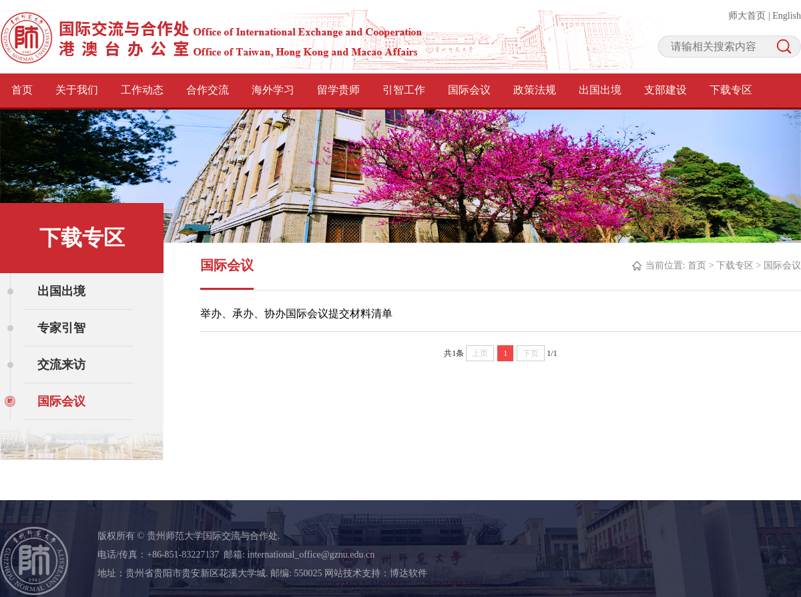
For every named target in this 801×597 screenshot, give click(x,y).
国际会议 (469, 89)
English (786, 16)
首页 (22, 89)
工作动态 (142, 89)
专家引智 (61, 328)
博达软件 (408, 573)
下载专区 (731, 89)
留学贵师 (338, 89)
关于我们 (76, 89)
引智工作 (403, 89)
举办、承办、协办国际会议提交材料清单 (296, 313)
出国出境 (600, 89)
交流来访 (61, 364)
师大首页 (747, 16)
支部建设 (665, 89)
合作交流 (207, 89)
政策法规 (534, 89)
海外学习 (273, 89)
